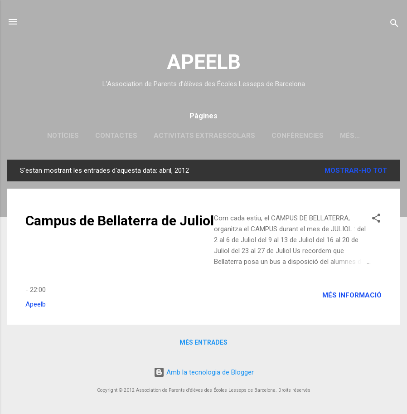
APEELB (204, 62)
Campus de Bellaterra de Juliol (119, 221)
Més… (350, 136)
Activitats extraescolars (204, 136)
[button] (376, 220)
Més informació (352, 295)
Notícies (63, 136)
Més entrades (203, 342)
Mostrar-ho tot (356, 170)
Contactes (116, 136)
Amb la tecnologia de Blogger (204, 372)
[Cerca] (394, 25)
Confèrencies (297, 136)
